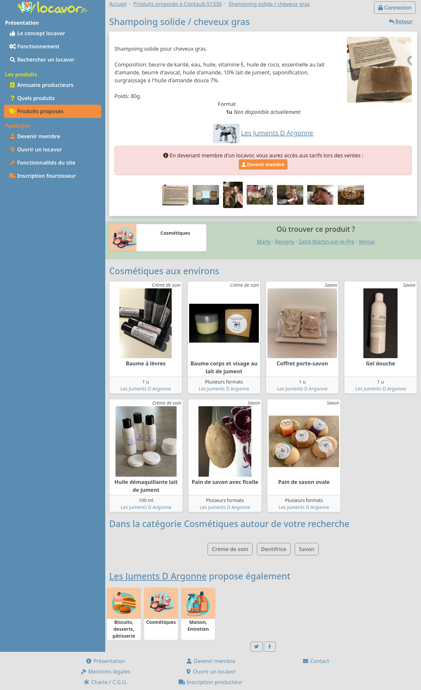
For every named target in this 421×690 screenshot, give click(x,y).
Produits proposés (36, 111)
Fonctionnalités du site (42, 162)
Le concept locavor (37, 33)
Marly (264, 241)
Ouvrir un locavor (35, 149)
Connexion (394, 7)
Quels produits (32, 98)
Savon (306, 549)
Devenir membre (34, 136)
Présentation (105, 661)
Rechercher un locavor (42, 59)
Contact (315, 661)
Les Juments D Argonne (145, 388)
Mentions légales (105, 671)
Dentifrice (273, 549)
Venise (367, 241)
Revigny (284, 241)
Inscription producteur (210, 682)
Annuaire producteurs (41, 85)
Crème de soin (230, 549)
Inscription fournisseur (42, 175)
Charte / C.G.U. (105, 682)
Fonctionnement (34, 46)
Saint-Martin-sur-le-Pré (326, 241)
